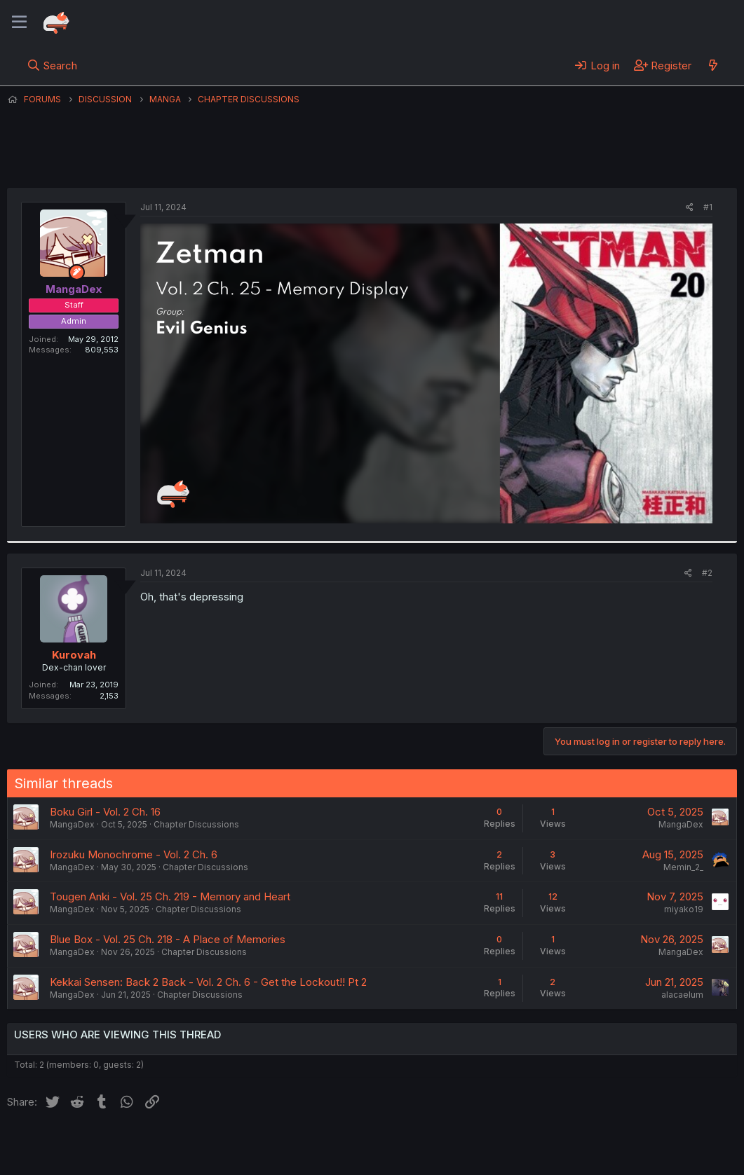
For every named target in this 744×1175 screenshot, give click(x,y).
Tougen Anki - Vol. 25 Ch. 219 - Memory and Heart (170, 896)
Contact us (190, 1145)
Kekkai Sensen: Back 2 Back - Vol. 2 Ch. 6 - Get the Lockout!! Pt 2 (208, 982)
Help (409, 1145)
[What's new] (712, 65)
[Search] (52, 65)
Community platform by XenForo (621, 1144)
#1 (707, 207)
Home (449, 1145)
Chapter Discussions (196, 824)
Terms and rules (267, 1145)
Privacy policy (350, 1145)
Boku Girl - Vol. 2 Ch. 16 (105, 811)
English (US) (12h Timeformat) (79, 1145)
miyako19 (683, 909)
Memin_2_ (683, 867)
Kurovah (74, 654)
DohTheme (603, 1155)
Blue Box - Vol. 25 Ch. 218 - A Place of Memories (167, 939)
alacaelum (682, 994)
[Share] (689, 208)
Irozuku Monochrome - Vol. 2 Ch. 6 (133, 854)
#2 (707, 573)
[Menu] (19, 22)
